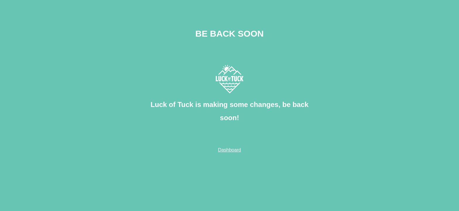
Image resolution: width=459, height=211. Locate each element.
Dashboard (229, 149)
